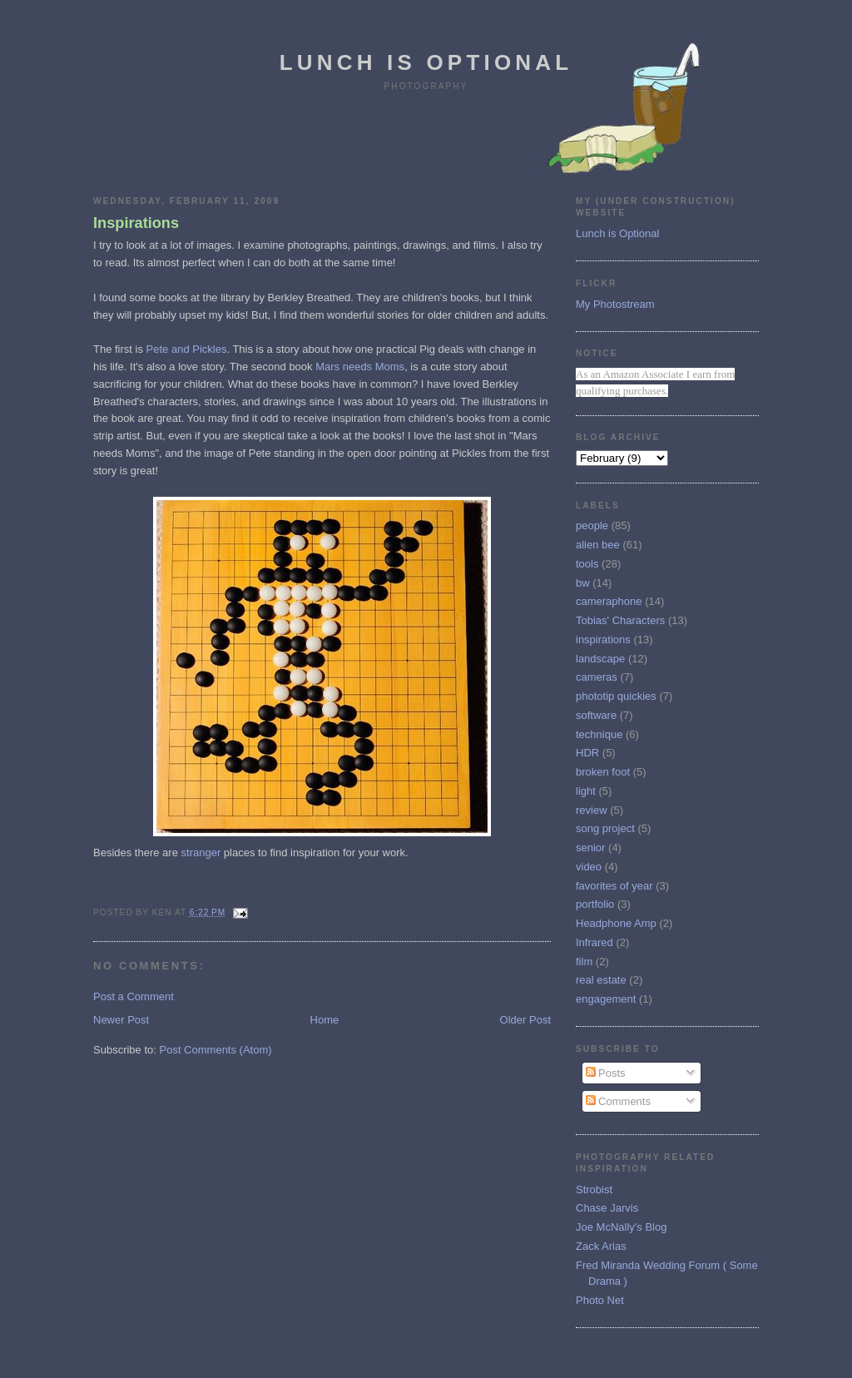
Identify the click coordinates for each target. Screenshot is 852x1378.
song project (605, 828)
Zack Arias (601, 1246)
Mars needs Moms (359, 366)
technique (599, 734)
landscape (600, 658)
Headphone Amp (616, 923)
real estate (601, 980)
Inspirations (136, 223)
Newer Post (121, 1020)
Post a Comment (133, 996)
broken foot (603, 772)
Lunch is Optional (426, 62)
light (586, 791)
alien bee (598, 544)
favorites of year (614, 886)
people (592, 525)
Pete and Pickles (186, 349)
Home (324, 1020)
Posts (606, 1073)
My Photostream (615, 304)
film (584, 961)
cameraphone (609, 601)
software (596, 715)
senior (590, 847)
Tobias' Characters (620, 620)
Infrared (594, 942)
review (591, 810)
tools (587, 564)
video (589, 866)
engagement (606, 999)
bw (583, 583)
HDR (587, 752)
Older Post (525, 1020)
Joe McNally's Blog (621, 1227)
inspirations (603, 639)
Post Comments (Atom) (216, 1049)
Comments (618, 1101)
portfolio (595, 904)
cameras (596, 677)
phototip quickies (616, 696)
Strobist (594, 1189)
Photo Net (600, 1300)
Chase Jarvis (607, 1208)
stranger (201, 852)
